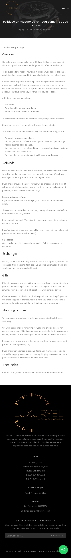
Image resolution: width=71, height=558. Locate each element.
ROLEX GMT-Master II (35, 479)
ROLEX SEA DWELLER (35, 474)
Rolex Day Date (35, 462)
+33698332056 (40, 506)
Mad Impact (38, 551)
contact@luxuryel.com (40, 510)
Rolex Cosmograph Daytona (35, 466)
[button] (63, 549)
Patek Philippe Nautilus (35, 493)
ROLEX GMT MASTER (35, 470)
